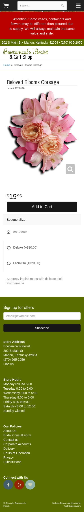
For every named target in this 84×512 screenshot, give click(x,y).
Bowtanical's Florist (42, 54)
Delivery (9, 448)
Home (6, 65)
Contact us (10, 439)
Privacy (8, 457)
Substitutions (12, 462)
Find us (8, 364)
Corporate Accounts (17, 444)
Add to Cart (42, 206)
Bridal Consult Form (17, 435)
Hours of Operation (16, 453)
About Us (9, 431)
